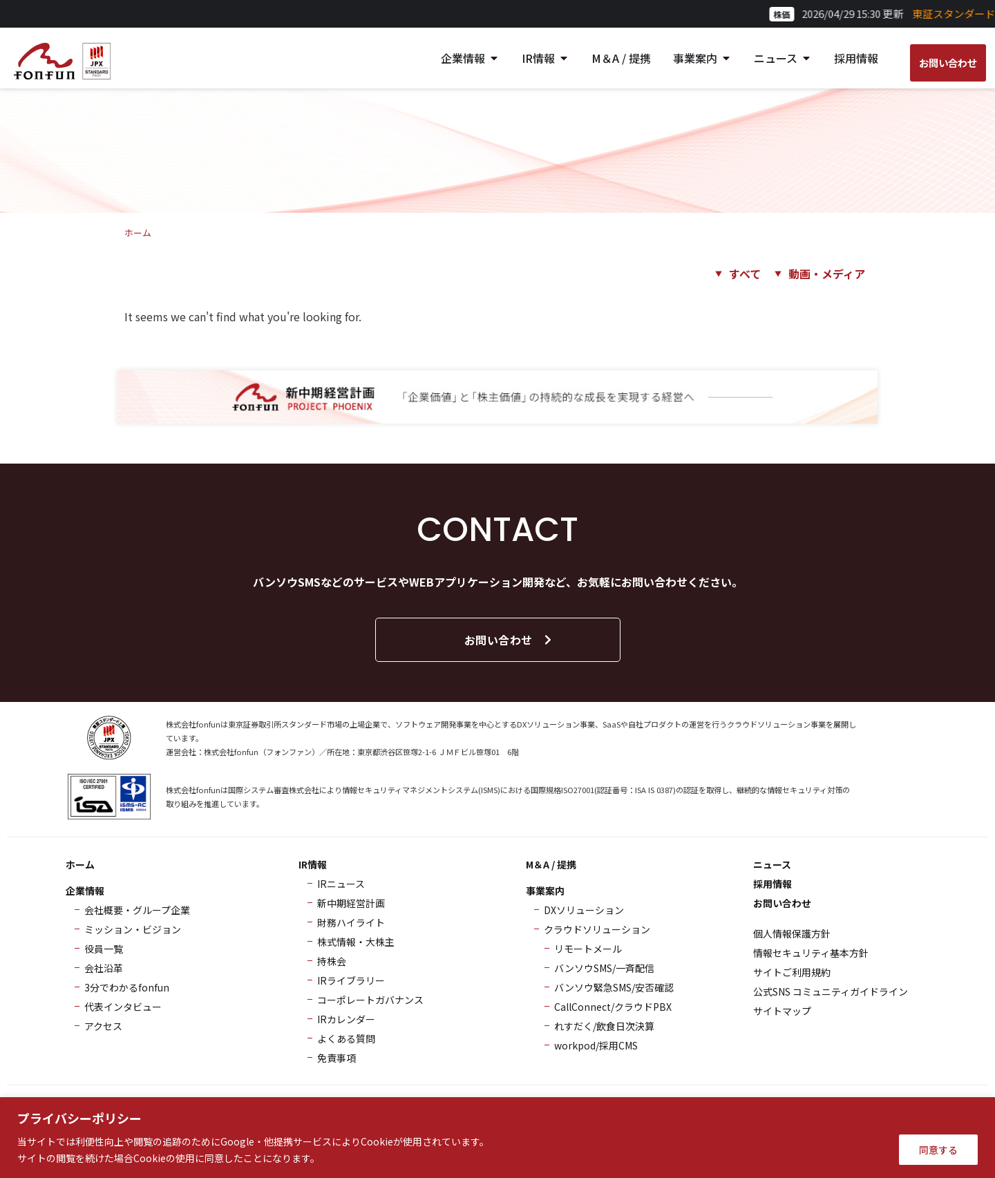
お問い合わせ (508, 639)
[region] (497, 1137)
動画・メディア (826, 273)
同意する (938, 1150)
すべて (745, 273)
